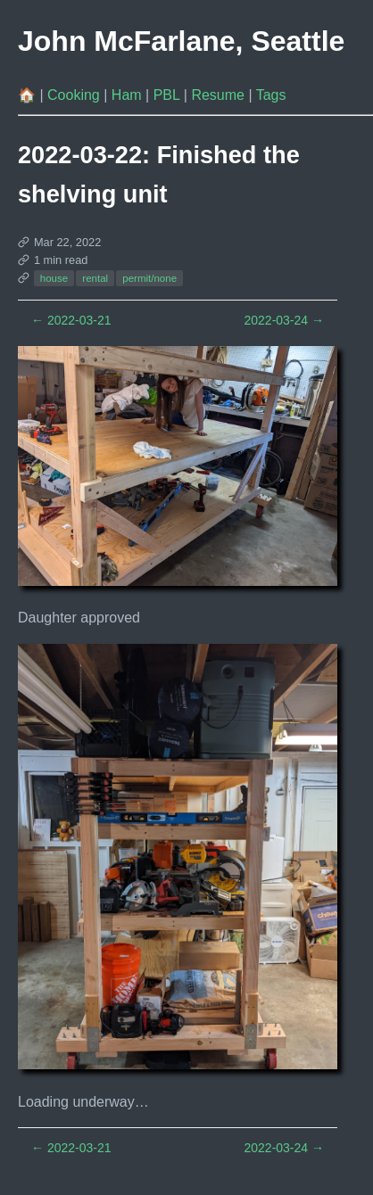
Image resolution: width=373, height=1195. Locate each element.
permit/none (149, 278)
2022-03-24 (284, 320)
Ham (128, 95)
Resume (219, 95)
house (54, 278)
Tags (271, 95)
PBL (168, 95)
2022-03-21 (71, 320)
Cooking (75, 95)
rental (95, 278)
